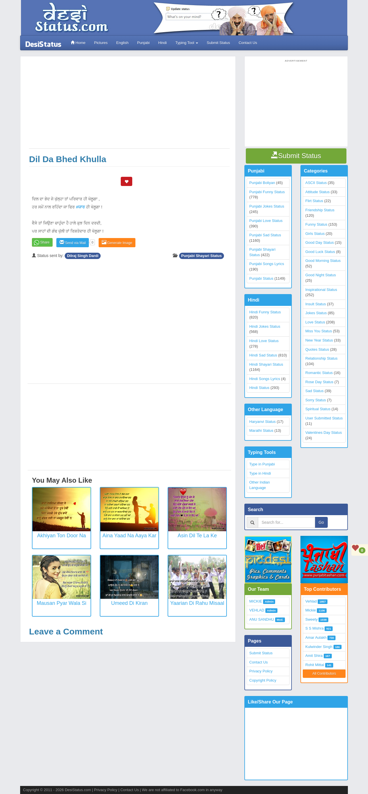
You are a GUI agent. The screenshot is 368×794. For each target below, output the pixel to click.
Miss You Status (318, 331)
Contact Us (248, 43)
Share (44, 242)
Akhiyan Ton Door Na (61, 535)
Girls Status (315, 233)
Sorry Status (315, 400)
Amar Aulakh (316, 637)
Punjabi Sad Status (265, 235)
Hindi (162, 43)
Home (78, 43)
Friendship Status (319, 210)
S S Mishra (314, 628)
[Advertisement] (129, 105)
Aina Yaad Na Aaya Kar (129, 535)
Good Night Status (320, 275)
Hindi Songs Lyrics (264, 379)
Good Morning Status (323, 260)
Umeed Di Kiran (129, 603)
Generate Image (117, 242)
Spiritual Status (317, 409)
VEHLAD (256, 610)
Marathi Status (261, 430)
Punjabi (143, 43)
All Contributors (324, 674)
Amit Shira (314, 655)
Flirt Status (314, 201)
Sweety (311, 619)
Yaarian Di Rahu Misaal (197, 603)
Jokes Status (316, 313)
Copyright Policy (262, 680)
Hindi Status (259, 388)
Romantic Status (319, 373)
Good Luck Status (320, 252)
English (122, 43)
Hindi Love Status (264, 341)
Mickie (310, 610)
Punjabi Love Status (266, 220)
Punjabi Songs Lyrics (266, 264)
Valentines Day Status (323, 432)
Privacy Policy (261, 671)
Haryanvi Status (262, 421)
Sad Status (314, 391)
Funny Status (316, 224)
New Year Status (319, 340)
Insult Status (315, 304)
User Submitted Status (324, 418)
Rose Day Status (319, 382)
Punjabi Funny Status (267, 192)
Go (321, 522)
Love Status (315, 322)
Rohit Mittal (314, 665)
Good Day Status (319, 242)
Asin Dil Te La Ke (197, 535)
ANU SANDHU (261, 619)
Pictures (101, 43)
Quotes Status (317, 349)
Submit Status (218, 43)
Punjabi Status (261, 278)
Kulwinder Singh (318, 647)
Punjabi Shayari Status (201, 256)
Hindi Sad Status (263, 355)
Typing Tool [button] (186, 43)
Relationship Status (321, 358)
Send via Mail (73, 242)
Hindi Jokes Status (264, 326)
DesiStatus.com (78, 790)
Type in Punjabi (262, 464)
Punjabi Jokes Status (266, 206)
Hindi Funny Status (265, 312)
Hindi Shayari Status (266, 364)
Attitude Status (317, 192)
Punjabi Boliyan (262, 183)
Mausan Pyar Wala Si (61, 603)
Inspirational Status (321, 289)
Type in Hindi (260, 473)
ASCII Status (316, 183)
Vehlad (311, 601)
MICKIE (255, 601)
